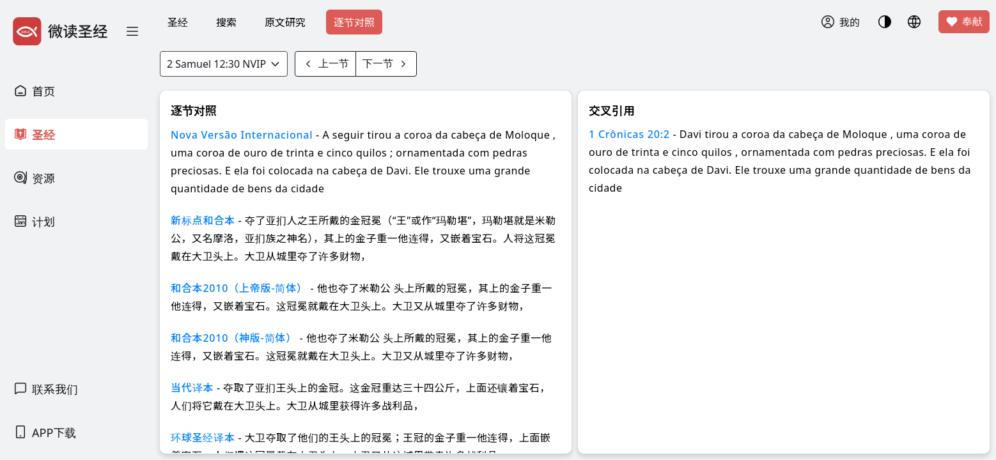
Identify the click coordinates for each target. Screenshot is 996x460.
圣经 (177, 22)
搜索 (226, 22)
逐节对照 (354, 22)
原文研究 (285, 22)
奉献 (964, 21)
